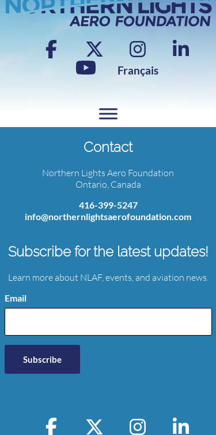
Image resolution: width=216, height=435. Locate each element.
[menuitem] (138, 70)
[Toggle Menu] (108, 113)
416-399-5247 (108, 204)
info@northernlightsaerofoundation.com (108, 216)
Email (15, 297)
